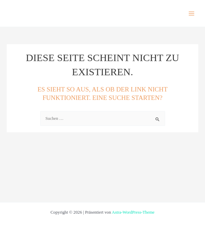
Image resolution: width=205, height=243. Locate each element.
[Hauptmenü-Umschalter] (191, 13)
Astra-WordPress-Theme (133, 212)
